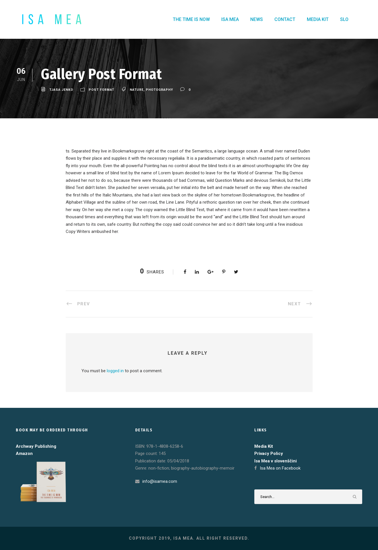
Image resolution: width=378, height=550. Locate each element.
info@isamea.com (159, 481)
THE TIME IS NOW (191, 19)
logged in (115, 370)
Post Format (101, 90)
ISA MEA (230, 19)
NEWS (256, 19)
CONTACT (284, 19)
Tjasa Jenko (61, 90)
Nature (137, 90)
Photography (159, 90)
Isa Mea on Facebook (280, 468)
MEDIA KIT (318, 19)
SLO (344, 19)
